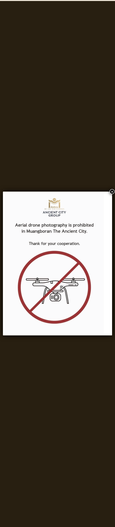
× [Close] (112, 191)
